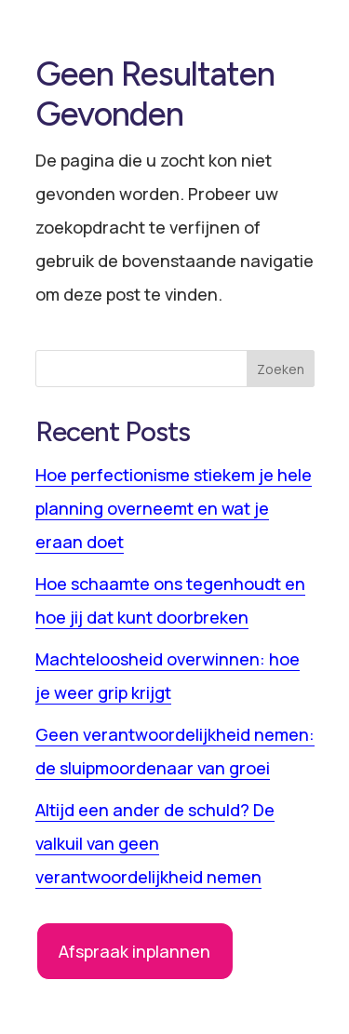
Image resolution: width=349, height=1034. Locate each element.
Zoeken (280, 369)
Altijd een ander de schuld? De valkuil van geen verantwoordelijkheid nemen (155, 843)
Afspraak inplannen (134, 951)
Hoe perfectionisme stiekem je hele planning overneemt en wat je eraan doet (173, 508)
